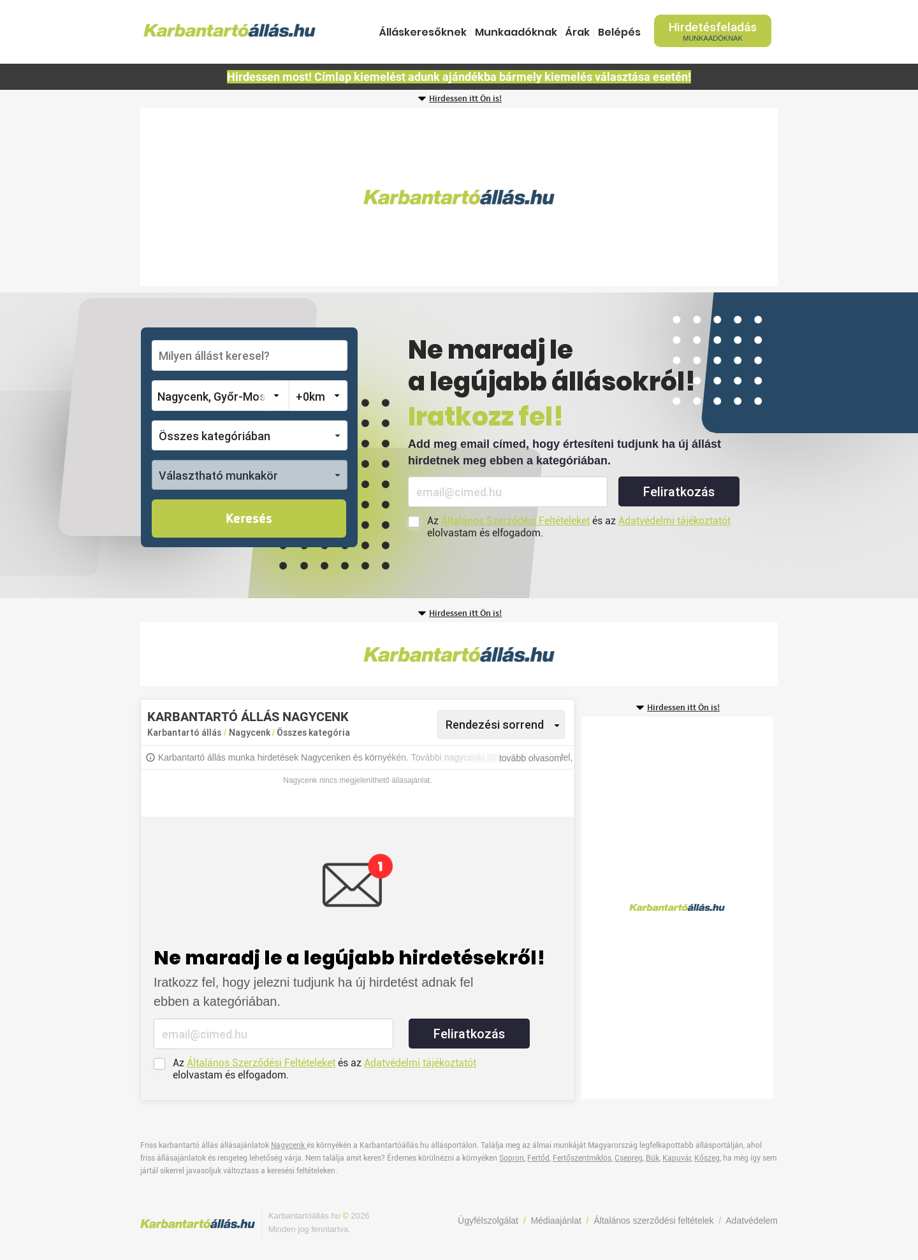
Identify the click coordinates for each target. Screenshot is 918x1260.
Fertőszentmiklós (582, 1158)
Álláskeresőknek (423, 32)
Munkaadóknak (516, 32)
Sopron (511, 1158)
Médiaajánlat (555, 1220)
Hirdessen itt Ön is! (465, 98)
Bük (652, 1158)
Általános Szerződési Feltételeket (515, 521)
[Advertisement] (459, 197)
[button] (249, 435)
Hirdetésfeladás (713, 31)
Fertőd (538, 1158)
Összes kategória (313, 732)
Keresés (249, 519)
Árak (577, 32)
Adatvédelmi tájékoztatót (674, 521)
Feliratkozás (679, 491)
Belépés (619, 32)
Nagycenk (250, 732)
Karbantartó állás (184, 732)
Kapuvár (676, 1158)
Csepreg (629, 1158)
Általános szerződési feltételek (653, 1220)
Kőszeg (707, 1158)
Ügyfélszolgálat (488, 1220)
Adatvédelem (751, 1220)
